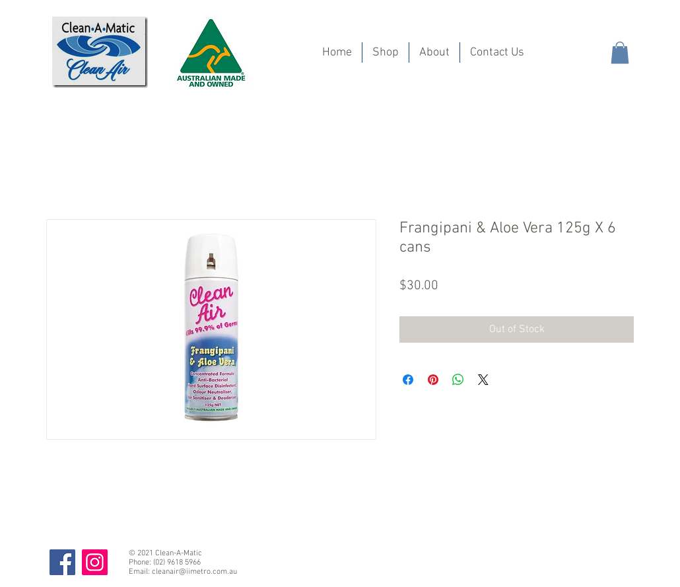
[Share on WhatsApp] (458, 380)
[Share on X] (483, 380)
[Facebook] (62, 562)
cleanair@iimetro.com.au (194, 571)
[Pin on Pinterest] (433, 380)
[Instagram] (95, 562)
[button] (620, 52)
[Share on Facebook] (408, 380)
